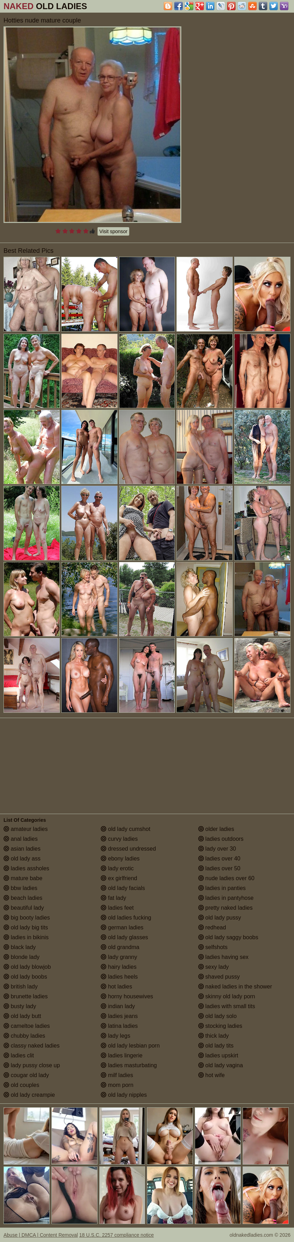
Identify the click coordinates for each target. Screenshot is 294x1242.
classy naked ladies (32, 1046)
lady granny (119, 957)
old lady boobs (25, 977)
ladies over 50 (219, 868)
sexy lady (213, 967)
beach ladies (23, 898)
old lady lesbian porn (130, 1046)
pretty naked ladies (225, 908)
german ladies (122, 927)
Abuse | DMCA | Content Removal (41, 1235)
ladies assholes (26, 868)
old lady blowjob (27, 967)
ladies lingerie (121, 1055)
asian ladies (22, 849)
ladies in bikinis (26, 937)
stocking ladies (220, 1026)
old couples (21, 1085)
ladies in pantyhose (226, 898)
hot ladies (116, 987)
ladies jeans (119, 1016)
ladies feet (117, 908)
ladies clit (19, 1055)
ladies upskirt (218, 1055)
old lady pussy (219, 918)
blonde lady (21, 957)
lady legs (115, 1036)
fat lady (113, 898)
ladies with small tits (226, 1006)
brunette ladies (26, 996)
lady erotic (117, 868)
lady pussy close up (32, 1065)
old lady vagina (220, 1065)
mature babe (23, 878)
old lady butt (22, 1016)
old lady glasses (124, 937)
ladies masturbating (129, 1065)
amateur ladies (26, 829)
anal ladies (21, 839)
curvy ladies (119, 839)
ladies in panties (222, 888)
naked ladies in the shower (235, 987)
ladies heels (119, 977)
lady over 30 (217, 849)
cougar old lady (26, 1075)
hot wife (211, 1075)
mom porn (117, 1085)
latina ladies (119, 1026)
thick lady (213, 1036)
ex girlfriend (119, 878)
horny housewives (127, 996)
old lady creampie (29, 1095)
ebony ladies (120, 859)
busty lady (20, 1006)
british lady (21, 987)
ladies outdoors (221, 839)
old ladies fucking (126, 918)
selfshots (213, 947)
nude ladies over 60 (226, 878)
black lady (20, 947)
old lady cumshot (125, 829)
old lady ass (22, 859)
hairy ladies (118, 967)
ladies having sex (223, 957)
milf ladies (117, 1075)
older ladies (216, 829)
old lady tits (215, 1046)
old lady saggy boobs (228, 937)
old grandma (120, 947)
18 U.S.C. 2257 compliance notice (116, 1235)
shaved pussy (219, 977)
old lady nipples (124, 1095)
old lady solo (217, 1016)
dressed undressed (128, 849)
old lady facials (123, 888)
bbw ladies (20, 888)
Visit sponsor (113, 231)
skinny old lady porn (226, 996)
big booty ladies (27, 918)
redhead (212, 927)
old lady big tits (26, 927)
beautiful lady (24, 908)
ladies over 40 (219, 859)
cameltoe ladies (27, 1026)
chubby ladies (24, 1036)
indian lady (118, 1006)
